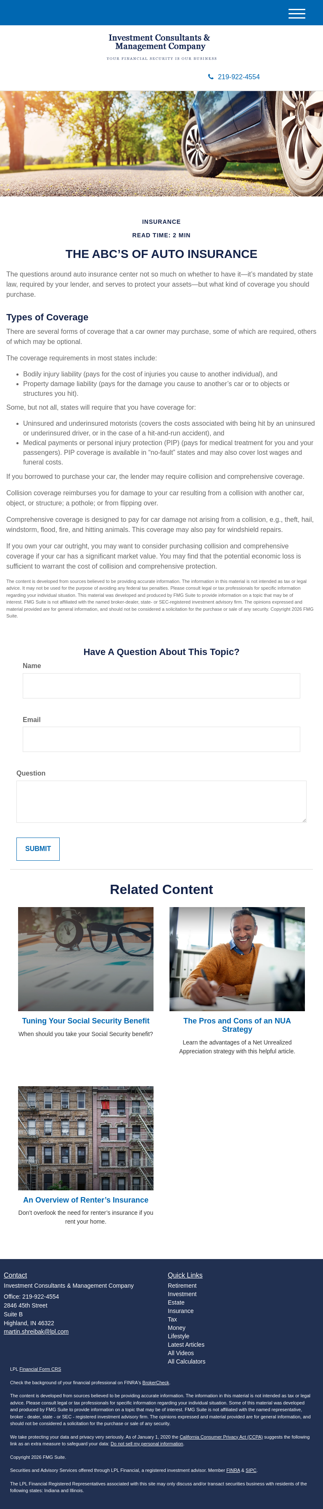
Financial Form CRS (40, 1369)
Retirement (182, 1285)
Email (32, 719)
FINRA (233, 1470)
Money (176, 1327)
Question (30, 773)
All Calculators (186, 1361)
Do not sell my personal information (147, 1443)
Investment (182, 1294)
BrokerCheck (156, 1382)
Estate (176, 1302)
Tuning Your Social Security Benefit (85, 1021)
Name (32, 665)
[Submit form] (38, 849)
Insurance (180, 1311)
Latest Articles (186, 1344)
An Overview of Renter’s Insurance (85, 1200)
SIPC (251, 1470)
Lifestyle (178, 1336)
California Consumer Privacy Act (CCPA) (221, 1436)
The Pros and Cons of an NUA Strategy (237, 1025)
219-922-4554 (234, 77)
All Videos (181, 1353)
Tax (172, 1319)
